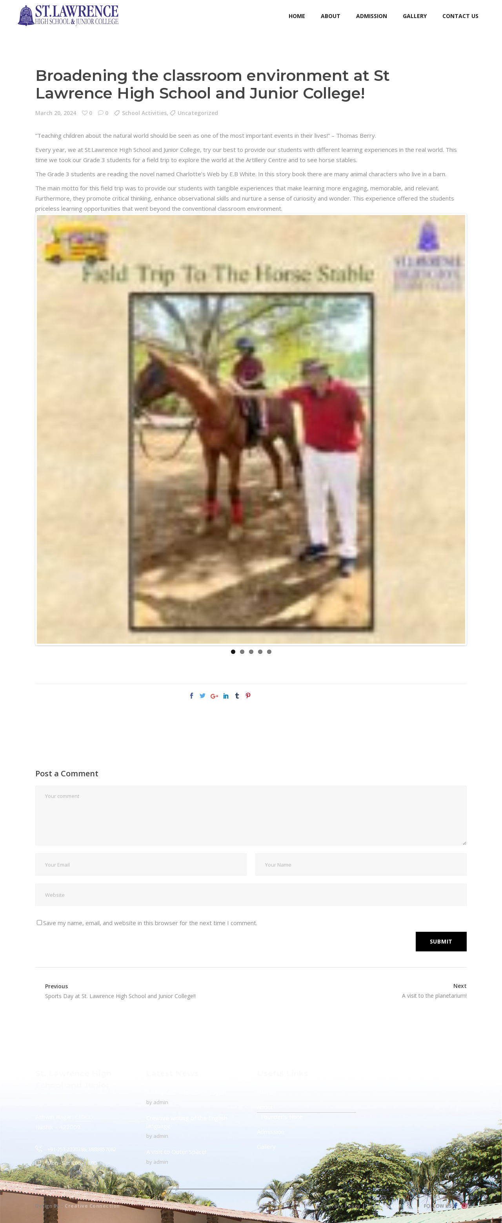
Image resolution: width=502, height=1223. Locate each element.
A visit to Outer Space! (176, 1151)
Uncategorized (198, 113)
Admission (270, 1131)
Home (265, 1092)
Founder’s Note (282, 1117)
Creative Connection (92, 1206)
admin (160, 1102)
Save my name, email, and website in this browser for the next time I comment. (150, 923)
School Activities (144, 113)
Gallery (266, 1146)
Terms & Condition (391, 1206)
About (265, 1107)
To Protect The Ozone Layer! (186, 1092)
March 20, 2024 (55, 113)
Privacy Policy (342, 1206)
